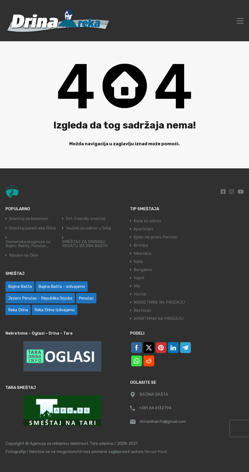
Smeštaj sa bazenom (28, 219)
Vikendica (142, 253)
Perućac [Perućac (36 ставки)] (86, 298)
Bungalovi (143, 269)
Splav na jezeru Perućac (156, 237)
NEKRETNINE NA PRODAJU (159, 302)
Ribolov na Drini (23, 255)
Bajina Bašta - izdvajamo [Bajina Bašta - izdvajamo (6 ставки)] (61, 286)
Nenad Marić (155, 451)
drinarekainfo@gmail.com (163, 421)
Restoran (142, 310)
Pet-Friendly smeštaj (85, 219)
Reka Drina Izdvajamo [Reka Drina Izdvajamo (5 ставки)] (54, 309)
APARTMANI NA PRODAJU (159, 318)
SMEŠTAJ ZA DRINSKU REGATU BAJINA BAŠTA (85, 244)
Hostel (140, 294)
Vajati (139, 277)
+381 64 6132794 (155, 407)
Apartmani (143, 228)
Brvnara (141, 245)
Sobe (138, 261)
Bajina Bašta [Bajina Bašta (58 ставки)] (20, 286)
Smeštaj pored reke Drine (32, 228)
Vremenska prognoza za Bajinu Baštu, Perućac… (27, 244)
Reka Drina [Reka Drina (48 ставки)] (18, 309)
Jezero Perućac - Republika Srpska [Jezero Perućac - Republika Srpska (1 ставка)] (40, 298)
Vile (137, 286)
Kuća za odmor (147, 220)
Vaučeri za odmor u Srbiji (88, 228)
